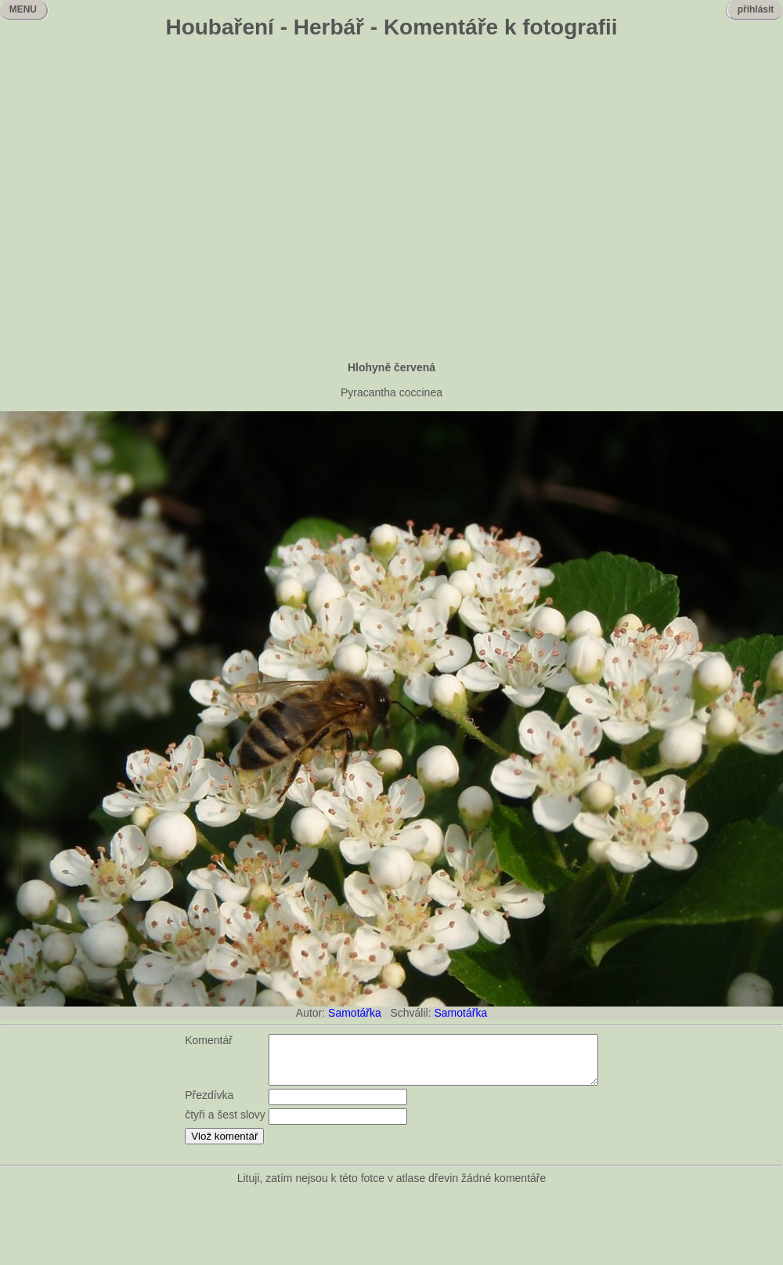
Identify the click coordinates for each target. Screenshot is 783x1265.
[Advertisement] (147, 202)
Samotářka (354, 1013)
